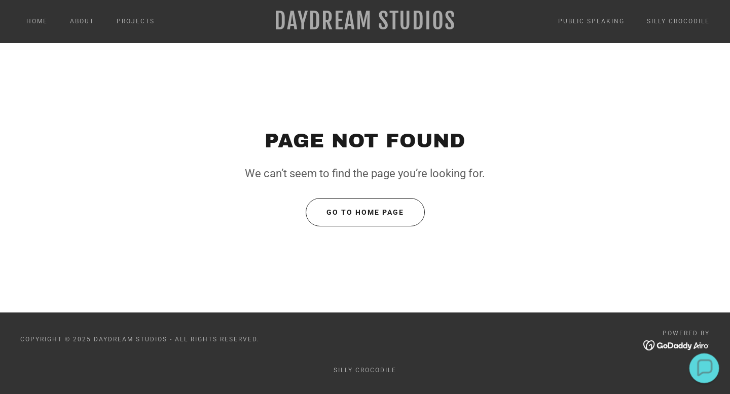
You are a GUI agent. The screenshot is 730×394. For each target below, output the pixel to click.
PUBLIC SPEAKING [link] (591, 21)
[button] (703, 367)
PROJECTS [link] (136, 21)
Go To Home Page (365, 212)
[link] (365, 26)
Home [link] (37, 21)
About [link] (82, 21)
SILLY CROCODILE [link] (678, 21)
